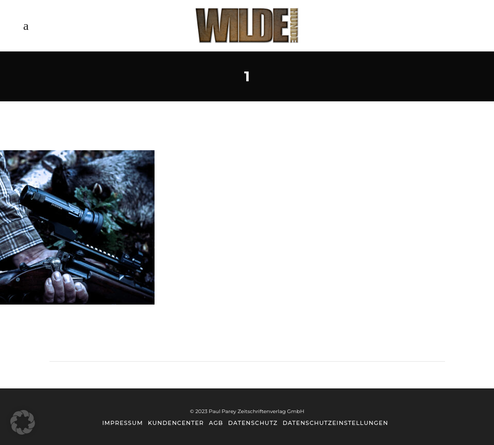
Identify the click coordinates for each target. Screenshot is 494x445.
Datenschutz (253, 422)
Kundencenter (176, 422)
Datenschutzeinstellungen (335, 422)
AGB (216, 422)
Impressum (122, 422)
